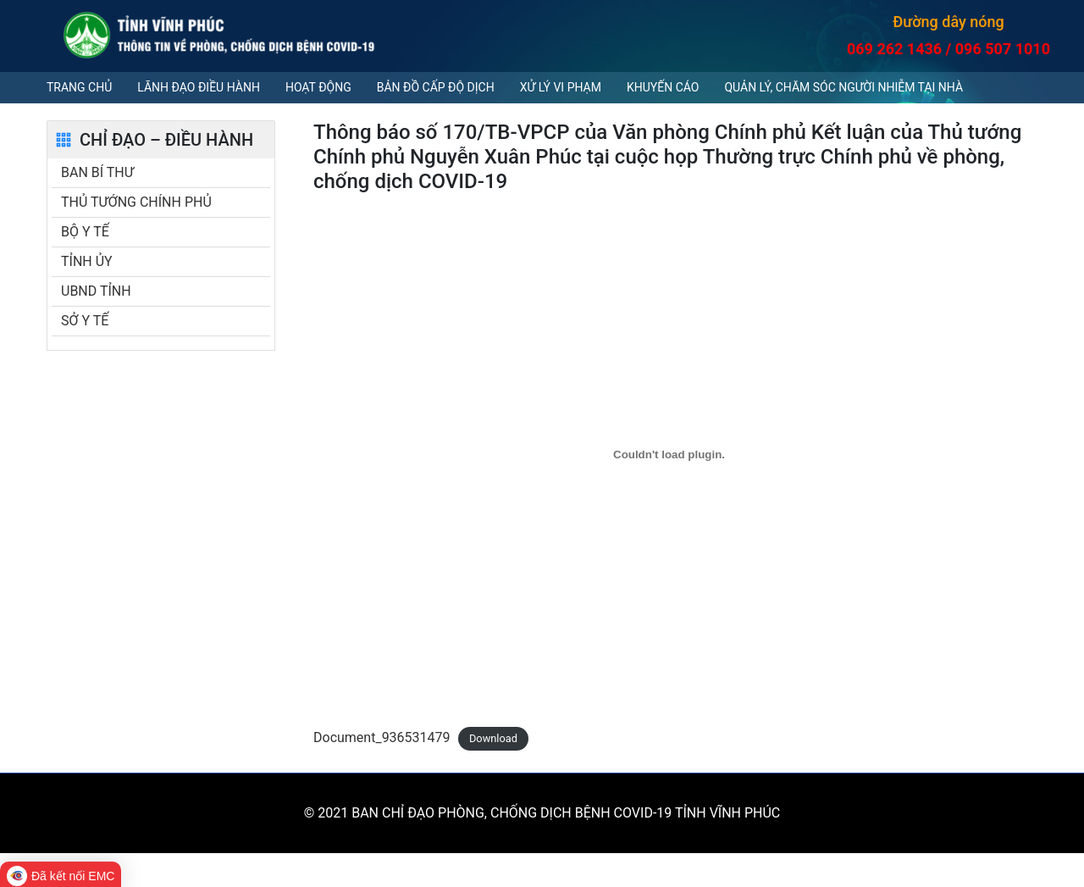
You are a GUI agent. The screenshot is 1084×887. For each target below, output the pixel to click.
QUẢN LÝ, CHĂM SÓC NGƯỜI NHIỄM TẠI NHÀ (843, 87)
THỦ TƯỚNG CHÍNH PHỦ (136, 202)
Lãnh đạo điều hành (198, 87)
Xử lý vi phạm (560, 87)
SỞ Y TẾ (84, 321)
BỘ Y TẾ (85, 232)
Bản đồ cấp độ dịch (436, 87)
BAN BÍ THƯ (97, 172)
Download (493, 738)
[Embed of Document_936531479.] (669, 454)
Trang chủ (79, 87)
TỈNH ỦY (87, 261)
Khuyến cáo (663, 87)
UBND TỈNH (96, 291)
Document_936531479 (382, 737)
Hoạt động (318, 87)
